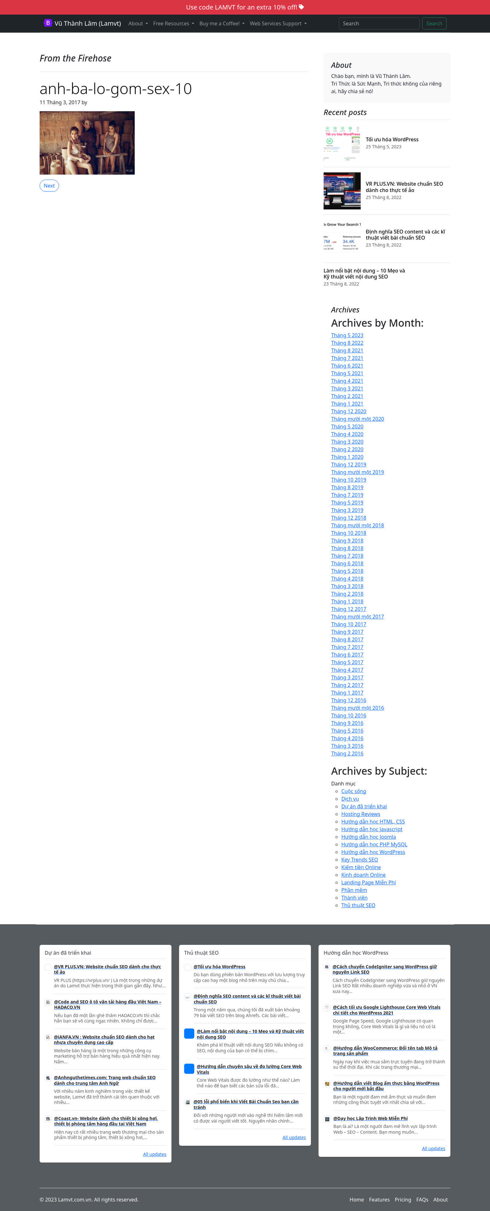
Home (357, 1199)
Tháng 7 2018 (347, 555)
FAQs (422, 1199)
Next (49, 185)
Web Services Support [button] (276, 23)
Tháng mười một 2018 (357, 525)
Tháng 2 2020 (347, 449)
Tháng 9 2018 (347, 540)
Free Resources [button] (171, 23)
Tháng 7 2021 (347, 358)
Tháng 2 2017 (347, 685)
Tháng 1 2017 (347, 692)
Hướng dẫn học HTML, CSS (373, 821)
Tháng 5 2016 (347, 730)
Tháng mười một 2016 (357, 707)
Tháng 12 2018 (348, 517)
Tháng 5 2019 (347, 502)
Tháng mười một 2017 (357, 616)
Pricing (403, 1199)
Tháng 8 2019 (347, 487)
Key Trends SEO (359, 859)
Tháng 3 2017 (347, 677)
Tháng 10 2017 (348, 624)
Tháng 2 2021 (347, 396)
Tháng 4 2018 (347, 578)
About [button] (137, 23)
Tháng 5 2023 (347, 335)
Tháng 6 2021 (347, 365)
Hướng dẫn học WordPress (373, 852)
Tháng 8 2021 (347, 350)
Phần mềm (354, 890)
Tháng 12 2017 (348, 609)
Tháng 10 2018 (348, 532)
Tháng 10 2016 (348, 715)
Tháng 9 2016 (347, 723)
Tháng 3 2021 (347, 388)
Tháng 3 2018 (347, 586)
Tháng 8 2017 (347, 639)
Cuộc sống (353, 791)
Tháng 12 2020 (348, 411)
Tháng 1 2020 (347, 456)
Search (434, 23)
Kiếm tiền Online (361, 867)
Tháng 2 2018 (347, 593)
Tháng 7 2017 (347, 647)
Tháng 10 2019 (348, 479)
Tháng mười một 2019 (357, 472)
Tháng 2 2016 (347, 753)
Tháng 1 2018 (347, 601)
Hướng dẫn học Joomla (368, 836)
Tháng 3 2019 (347, 510)
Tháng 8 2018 (347, 548)
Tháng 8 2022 (347, 342)
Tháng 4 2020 (347, 434)
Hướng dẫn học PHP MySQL (374, 844)
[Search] (379, 23)
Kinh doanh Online (363, 874)
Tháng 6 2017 (347, 654)
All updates (154, 1154)
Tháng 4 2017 (347, 669)
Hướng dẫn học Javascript (372, 829)
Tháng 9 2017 (347, 631)
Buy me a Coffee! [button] (220, 23)
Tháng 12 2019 (348, 464)
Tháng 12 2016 (348, 700)
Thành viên (354, 897)
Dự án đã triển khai (364, 806)
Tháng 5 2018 (347, 570)
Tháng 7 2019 (347, 494)
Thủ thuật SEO (358, 905)
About (441, 1199)
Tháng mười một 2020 (357, 418)
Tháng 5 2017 (347, 662)
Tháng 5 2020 (347, 426)
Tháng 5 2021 (347, 373)
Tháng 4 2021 (347, 380)
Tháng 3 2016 (347, 745)
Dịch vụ (350, 798)
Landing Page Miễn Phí (368, 882)
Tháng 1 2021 (347, 403)
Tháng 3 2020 (347, 441)
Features (379, 1199)
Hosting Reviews (360, 814)
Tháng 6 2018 (347, 563)
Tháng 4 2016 (347, 738)
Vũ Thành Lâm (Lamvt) (82, 23)
